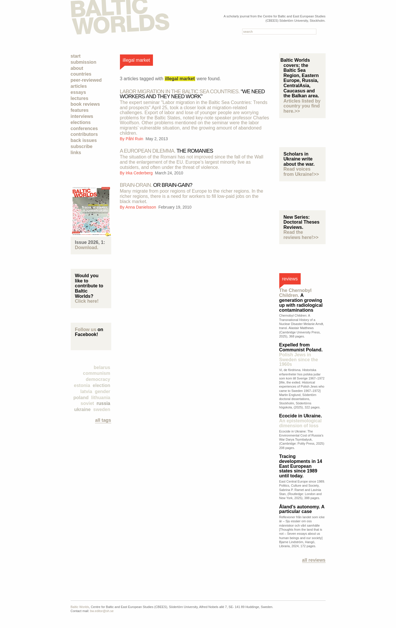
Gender (102, 391)
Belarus (102, 367)
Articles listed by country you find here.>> (302, 106)
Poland (80, 397)
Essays (78, 92)
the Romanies (166, 151)
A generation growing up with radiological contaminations (301, 300)
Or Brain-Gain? (156, 185)
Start (76, 56)
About (77, 68)
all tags (103, 420)
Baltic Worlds (80, 607)
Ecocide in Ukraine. (300, 420)
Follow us (85, 329)
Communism (96, 373)
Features (80, 110)
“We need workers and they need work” (192, 94)
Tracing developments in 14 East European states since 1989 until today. (300, 466)
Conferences (84, 128)
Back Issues (84, 140)
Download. (86, 247)
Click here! (87, 301)
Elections (81, 122)
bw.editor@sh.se (102, 611)
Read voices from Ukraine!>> (301, 172)
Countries (81, 74)
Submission (83, 62)
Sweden (101, 409)
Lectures (79, 98)
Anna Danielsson (141, 207)
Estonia (82, 385)
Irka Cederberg (140, 173)
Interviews (82, 116)
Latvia (86, 391)
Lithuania (100, 397)
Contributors (84, 134)
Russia (103, 403)
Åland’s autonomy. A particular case (301, 509)
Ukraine (82, 409)
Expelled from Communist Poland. (301, 354)
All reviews (314, 560)
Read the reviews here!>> (301, 235)
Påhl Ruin (135, 138)
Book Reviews (85, 104)
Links (76, 152)
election (101, 385)
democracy (98, 379)
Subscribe (82, 146)
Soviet (87, 403)
